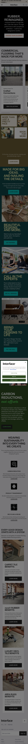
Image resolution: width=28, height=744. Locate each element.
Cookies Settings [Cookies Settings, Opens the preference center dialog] (14, 373)
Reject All (14, 376)
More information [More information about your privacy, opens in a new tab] (13, 369)
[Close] (25, 362)
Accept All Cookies (13, 380)
